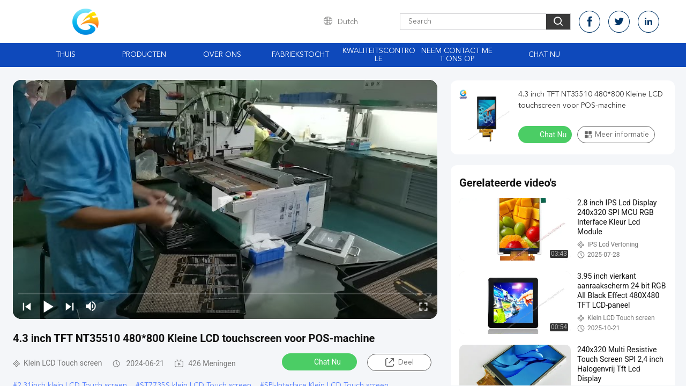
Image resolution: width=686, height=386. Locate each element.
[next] (69, 306)
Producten (144, 54)
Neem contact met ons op (457, 55)
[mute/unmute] (91, 306)
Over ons (222, 54)
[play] (225, 199)
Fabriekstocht (300, 54)
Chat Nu (544, 54)
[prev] (27, 306)
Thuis (66, 54)
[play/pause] (48, 306)
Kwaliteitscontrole (378, 55)
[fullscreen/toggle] (423, 306)
